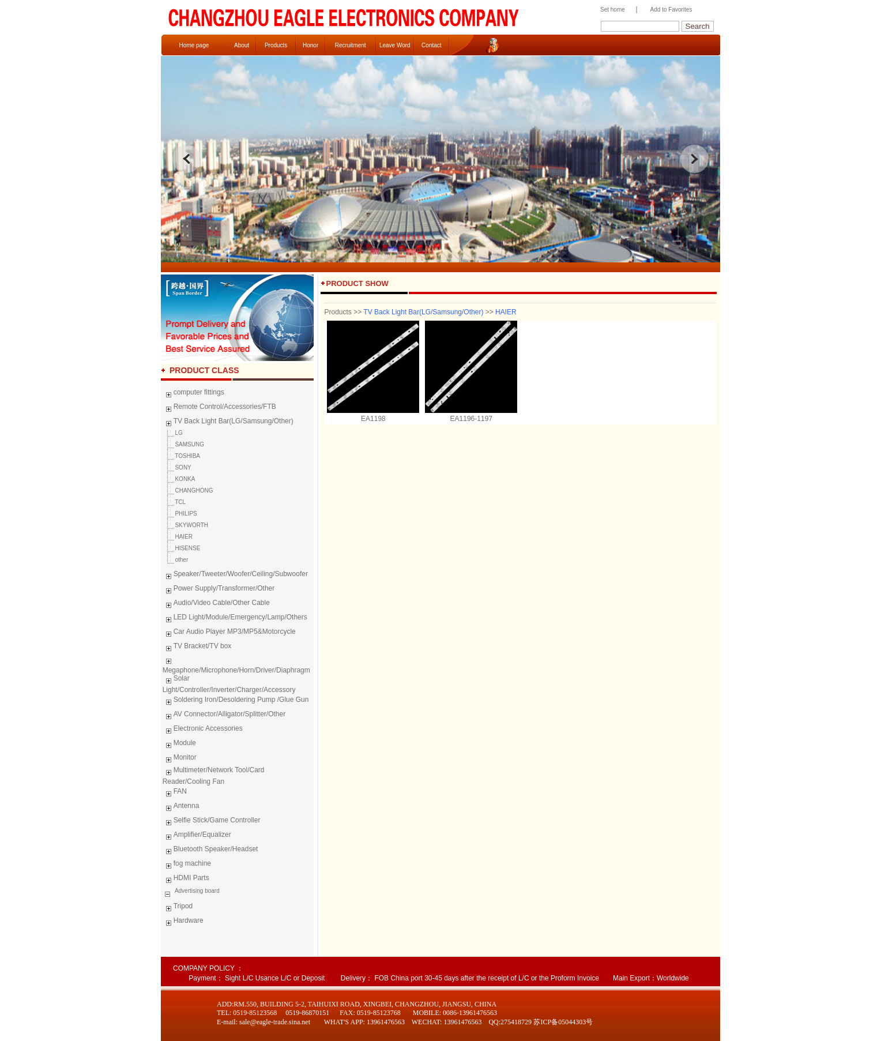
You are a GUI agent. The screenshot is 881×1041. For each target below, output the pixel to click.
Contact (431, 45)
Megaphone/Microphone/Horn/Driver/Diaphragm (236, 664)
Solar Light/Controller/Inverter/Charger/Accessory (229, 684)
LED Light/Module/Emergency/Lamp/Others (235, 619)
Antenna (181, 807)
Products (276, 45)
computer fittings (193, 394)
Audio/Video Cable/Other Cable (216, 604)
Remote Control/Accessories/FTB (219, 408)
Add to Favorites (671, 9)
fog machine (187, 865)
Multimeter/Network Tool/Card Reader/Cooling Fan (214, 776)
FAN (175, 793)
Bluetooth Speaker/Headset (210, 850)
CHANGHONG (188, 490)
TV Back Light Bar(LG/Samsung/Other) (228, 423)
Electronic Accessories (203, 730)
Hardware (183, 922)
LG (173, 433)
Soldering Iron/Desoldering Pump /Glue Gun (236, 701)
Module (179, 744)
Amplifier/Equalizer (197, 836)
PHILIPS (180, 513)
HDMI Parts (186, 879)
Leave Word (395, 45)
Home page (194, 45)
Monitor (180, 759)
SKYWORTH (185, 525)
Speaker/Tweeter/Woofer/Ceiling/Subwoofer (235, 575)
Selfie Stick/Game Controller (212, 822)
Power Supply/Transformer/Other (219, 590)
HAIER (178, 536)
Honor (310, 45)
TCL (174, 502)
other (176, 560)
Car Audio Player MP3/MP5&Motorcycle (229, 633)
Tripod (178, 908)
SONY (177, 467)
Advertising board (197, 891)
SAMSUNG (183, 444)
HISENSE (182, 548)
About (241, 45)
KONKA (179, 479)
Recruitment (350, 45)
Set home (609, 9)
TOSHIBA (181, 456)
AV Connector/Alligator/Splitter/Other (224, 715)
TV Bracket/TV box (197, 647)
